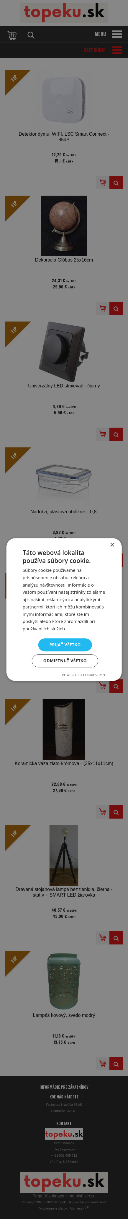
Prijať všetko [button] (65, 644)
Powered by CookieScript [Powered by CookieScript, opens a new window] (84, 675)
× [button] (112, 545)
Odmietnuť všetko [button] (65, 661)
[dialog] (64, 609)
